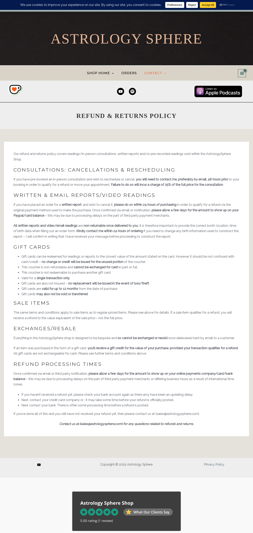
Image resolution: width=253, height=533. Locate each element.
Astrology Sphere (126, 39)
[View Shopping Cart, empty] (242, 73)
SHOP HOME (102, 73)
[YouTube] (39, 464)
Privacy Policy (214, 464)
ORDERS (128, 73)
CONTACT (153, 73)
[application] (113, 73)
